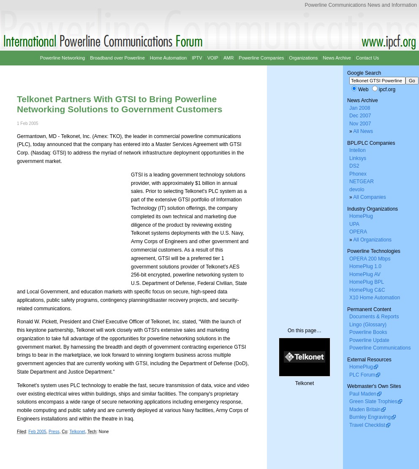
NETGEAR (361, 181)
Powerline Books (368, 332)
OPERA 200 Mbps (369, 259)
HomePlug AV (365, 274)
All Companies (369, 197)
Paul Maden (362, 394)
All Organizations (372, 240)
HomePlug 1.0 (365, 266)
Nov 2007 (360, 124)
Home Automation (168, 57)
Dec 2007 (360, 116)
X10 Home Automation (374, 298)
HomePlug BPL (366, 282)
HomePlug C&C (367, 290)
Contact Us (367, 57)
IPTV (197, 57)
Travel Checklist (367, 425)
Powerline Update (369, 340)
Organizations (303, 57)
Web (363, 89)
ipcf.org (387, 89)
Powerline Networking (62, 57)
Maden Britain (365, 409)
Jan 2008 (359, 108)
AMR (228, 57)
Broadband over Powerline (117, 57)
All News (363, 131)
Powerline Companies (261, 57)
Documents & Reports (374, 317)
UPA (354, 224)
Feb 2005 (37, 431)
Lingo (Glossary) (367, 325)
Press (54, 431)
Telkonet (77, 431)
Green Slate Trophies (373, 401)
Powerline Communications (380, 348)
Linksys (357, 158)
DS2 (354, 166)
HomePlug (361, 216)
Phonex (358, 174)
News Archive (337, 57)
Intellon (357, 150)
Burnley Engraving (370, 417)
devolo (356, 189)
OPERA (358, 232)
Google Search (364, 73)
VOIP (212, 57)
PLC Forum (362, 375)
